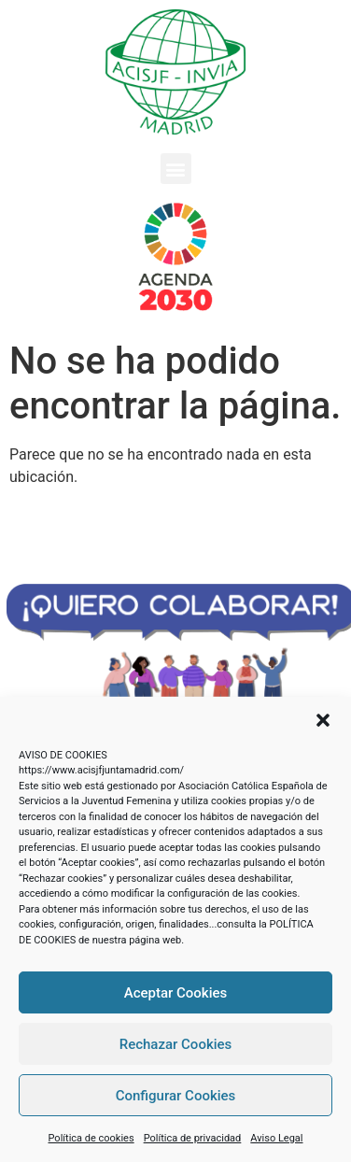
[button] (323, 720)
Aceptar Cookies (176, 993)
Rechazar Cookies (175, 1044)
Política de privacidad (193, 1138)
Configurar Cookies (176, 1095)
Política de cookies (91, 1138)
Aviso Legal (276, 1138)
